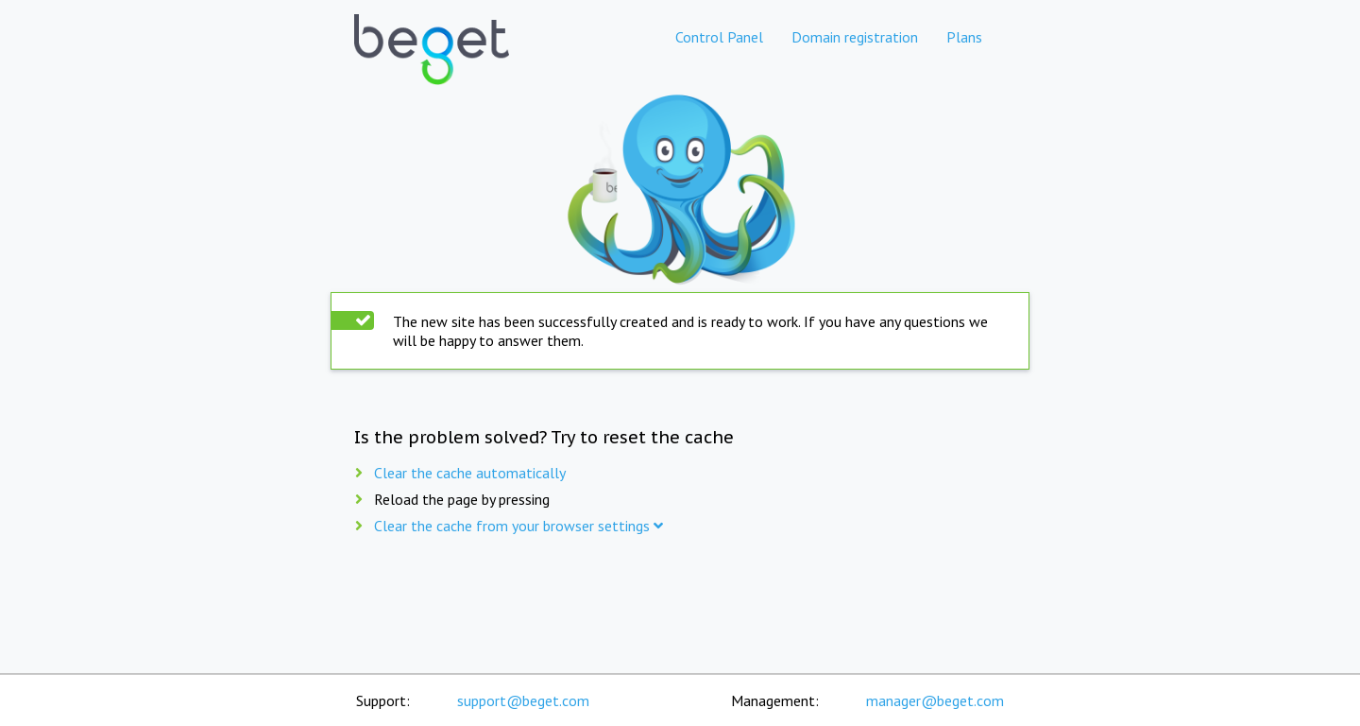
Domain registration (854, 36)
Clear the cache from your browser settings (518, 525)
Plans (964, 36)
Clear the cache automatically (470, 472)
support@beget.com (523, 700)
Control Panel (719, 36)
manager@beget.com (935, 700)
